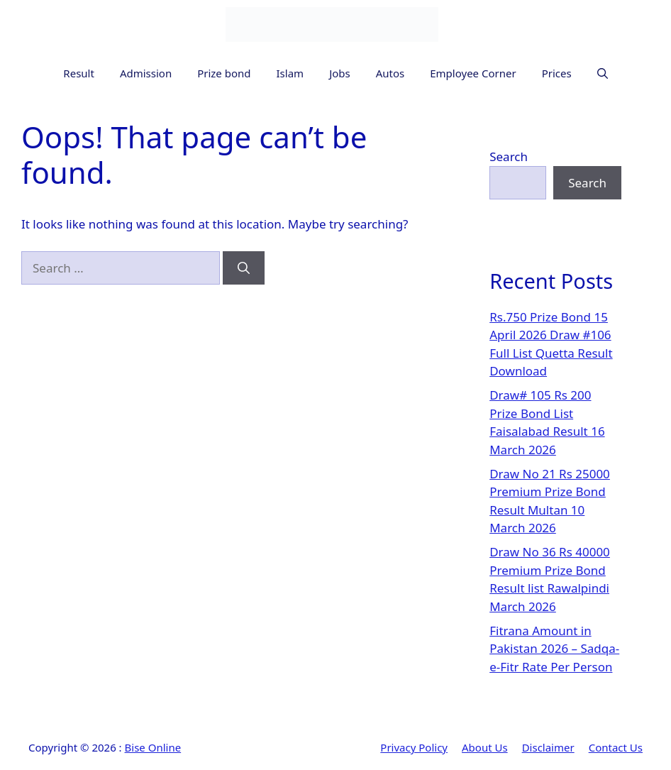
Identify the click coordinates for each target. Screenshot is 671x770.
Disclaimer (548, 747)
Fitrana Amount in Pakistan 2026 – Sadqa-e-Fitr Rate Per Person (554, 648)
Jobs (339, 73)
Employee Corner (473, 73)
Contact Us (616, 747)
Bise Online (153, 747)
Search (508, 156)
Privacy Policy (414, 747)
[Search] (244, 268)
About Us (485, 747)
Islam (290, 73)
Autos (390, 73)
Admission (146, 73)
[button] (602, 73)
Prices (557, 73)
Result (78, 73)
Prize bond (223, 73)
